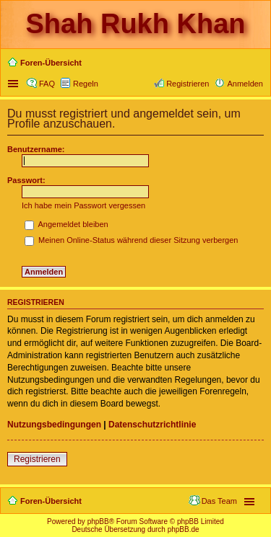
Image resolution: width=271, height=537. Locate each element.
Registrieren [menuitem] (187, 83)
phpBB (98, 521)
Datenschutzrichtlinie (152, 425)
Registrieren (37, 459)
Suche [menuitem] (258, 64)
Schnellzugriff (14, 83)
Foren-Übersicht (51, 501)
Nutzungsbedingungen (54, 425)
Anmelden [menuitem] (245, 83)
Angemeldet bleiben (66, 224)
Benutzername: (35, 149)
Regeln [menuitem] (85, 83)
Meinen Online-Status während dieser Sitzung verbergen (131, 240)
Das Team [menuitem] (219, 501)
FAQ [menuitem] (47, 83)
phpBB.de (183, 529)
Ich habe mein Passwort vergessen (83, 205)
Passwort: (26, 180)
